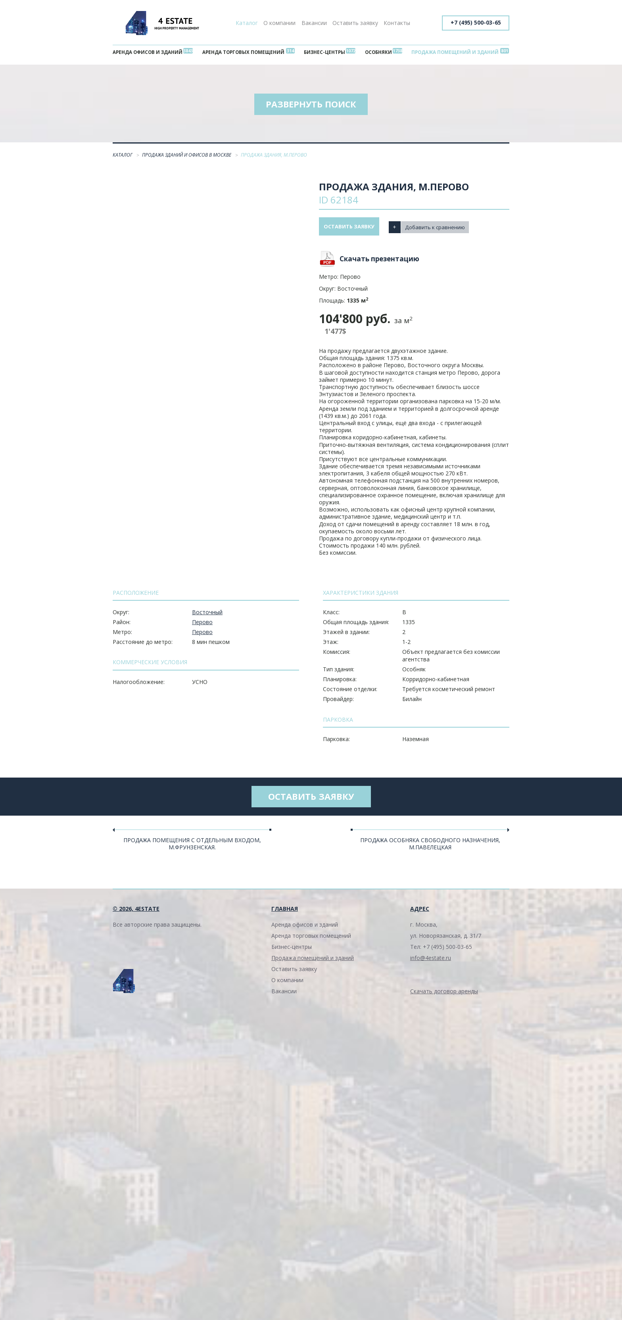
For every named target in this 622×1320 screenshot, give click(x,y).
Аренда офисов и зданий (150, 52)
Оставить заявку (355, 23)
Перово (202, 625)
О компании (279, 23)
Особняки (376, 52)
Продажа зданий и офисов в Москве (187, 158)
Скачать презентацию (379, 261)
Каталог (247, 23)
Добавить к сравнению (444, 229)
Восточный (207, 615)
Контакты (397, 23)
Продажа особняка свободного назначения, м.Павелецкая (430, 849)
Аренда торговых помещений (246, 52)
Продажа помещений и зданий (452, 52)
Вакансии (314, 23)
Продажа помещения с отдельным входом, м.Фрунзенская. (192, 849)
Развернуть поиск (311, 106)
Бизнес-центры (325, 52)
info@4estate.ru (430, 963)
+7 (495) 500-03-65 (474, 23)
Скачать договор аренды (444, 996)
